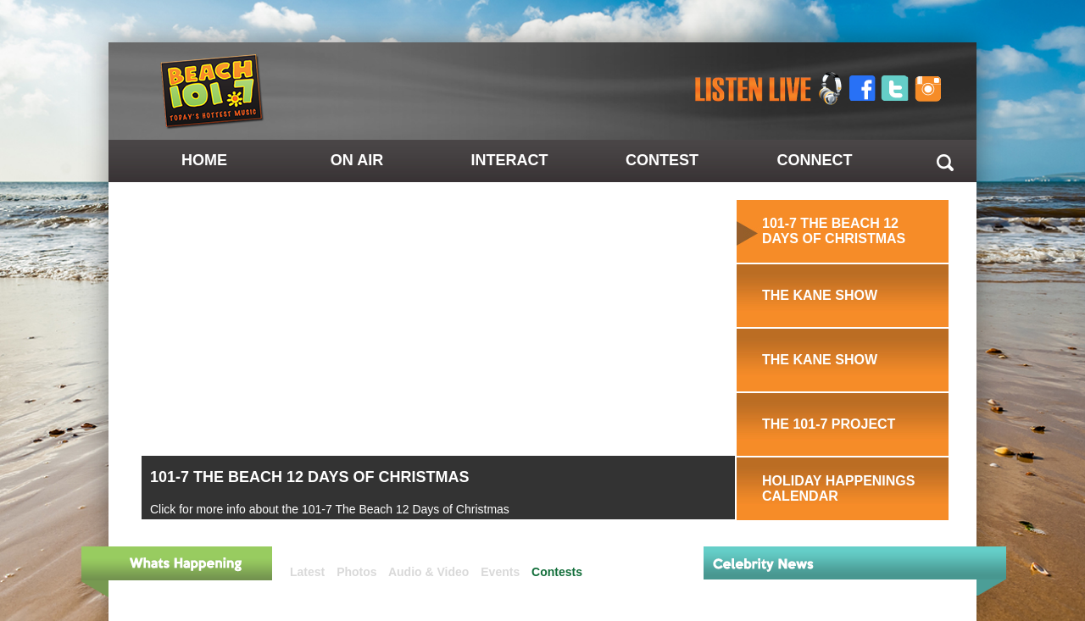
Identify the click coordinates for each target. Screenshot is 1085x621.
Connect (815, 160)
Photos (356, 572)
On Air (357, 160)
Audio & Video (428, 572)
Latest (307, 572)
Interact (509, 160)
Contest (662, 160)
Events (500, 572)
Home (204, 160)
